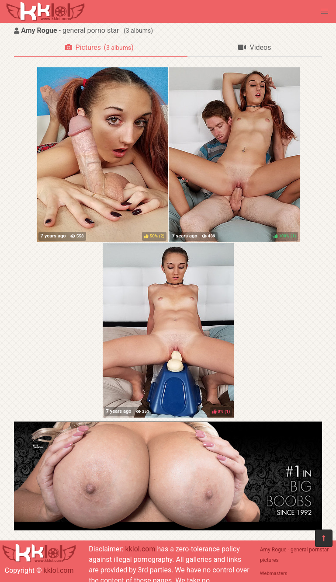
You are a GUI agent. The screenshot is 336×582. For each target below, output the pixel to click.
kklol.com (59, 570)
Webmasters (274, 573)
